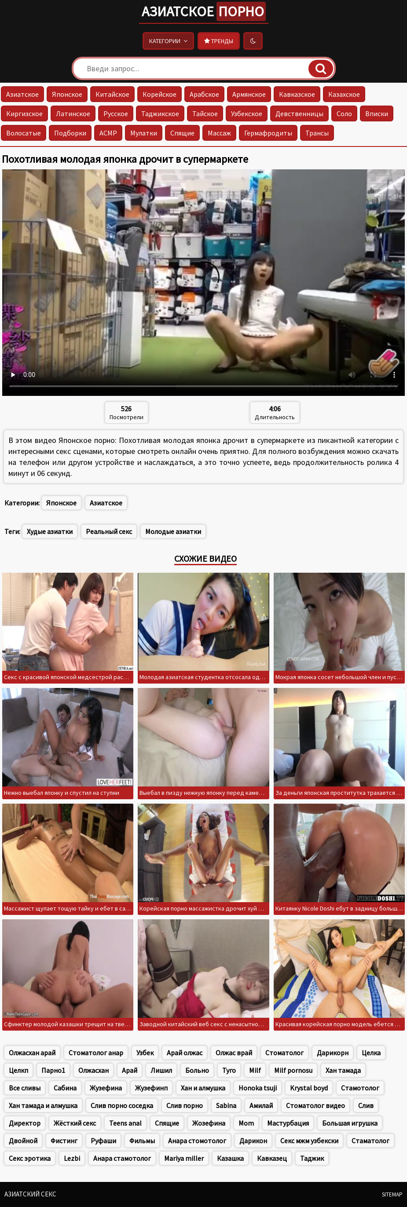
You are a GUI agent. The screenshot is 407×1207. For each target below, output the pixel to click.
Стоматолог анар (96, 1052)
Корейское (159, 94)
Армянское (249, 94)
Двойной (23, 1140)
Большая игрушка (350, 1123)
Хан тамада (343, 1070)
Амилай (261, 1105)
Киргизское (24, 113)
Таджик (312, 1158)
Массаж (219, 132)
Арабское (204, 94)
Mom (246, 1123)
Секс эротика (30, 1158)
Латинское (73, 113)
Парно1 (53, 1070)
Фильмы (142, 1140)
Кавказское (297, 94)
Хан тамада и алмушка (43, 1105)
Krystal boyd (309, 1087)
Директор (24, 1123)
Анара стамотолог (122, 1158)
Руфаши (103, 1140)
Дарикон (253, 1140)
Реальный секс (109, 531)
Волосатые (23, 132)
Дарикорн (332, 1052)
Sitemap (392, 1194)
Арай (129, 1070)
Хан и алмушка (203, 1087)
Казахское (344, 94)
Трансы (317, 132)
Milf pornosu (293, 1070)
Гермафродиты (268, 132)
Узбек (145, 1052)
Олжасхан (93, 1070)
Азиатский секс (30, 1194)
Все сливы (24, 1087)
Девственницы (299, 113)
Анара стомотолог (197, 1140)
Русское (115, 113)
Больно (197, 1070)
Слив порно (184, 1105)
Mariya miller (184, 1158)
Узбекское (246, 113)
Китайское (112, 94)
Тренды (218, 41)
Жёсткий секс (75, 1123)
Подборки (70, 132)
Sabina (226, 1105)
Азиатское (204, 11)
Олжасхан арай (32, 1052)
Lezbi (72, 1158)
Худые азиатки (50, 531)
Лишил (161, 1070)
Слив (366, 1105)
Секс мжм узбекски (309, 1140)
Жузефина (106, 1087)
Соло (344, 113)
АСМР (108, 132)
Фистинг (64, 1140)
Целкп (18, 1070)
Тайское (205, 113)
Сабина (65, 1087)
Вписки (376, 113)
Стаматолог (370, 1140)
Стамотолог (360, 1087)
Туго (229, 1070)
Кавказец (272, 1158)
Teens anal (125, 1123)
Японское (67, 94)
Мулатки (143, 132)
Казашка (230, 1158)
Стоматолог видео (315, 1105)
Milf (255, 1070)
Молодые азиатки (173, 531)
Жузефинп (151, 1087)
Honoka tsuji (257, 1087)
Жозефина (208, 1123)
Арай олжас (184, 1052)
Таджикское (160, 113)
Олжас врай (234, 1052)
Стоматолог (284, 1052)
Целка (371, 1052)
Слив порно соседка (122, 1105)
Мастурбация (288, 1123)
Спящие (182, 132)
